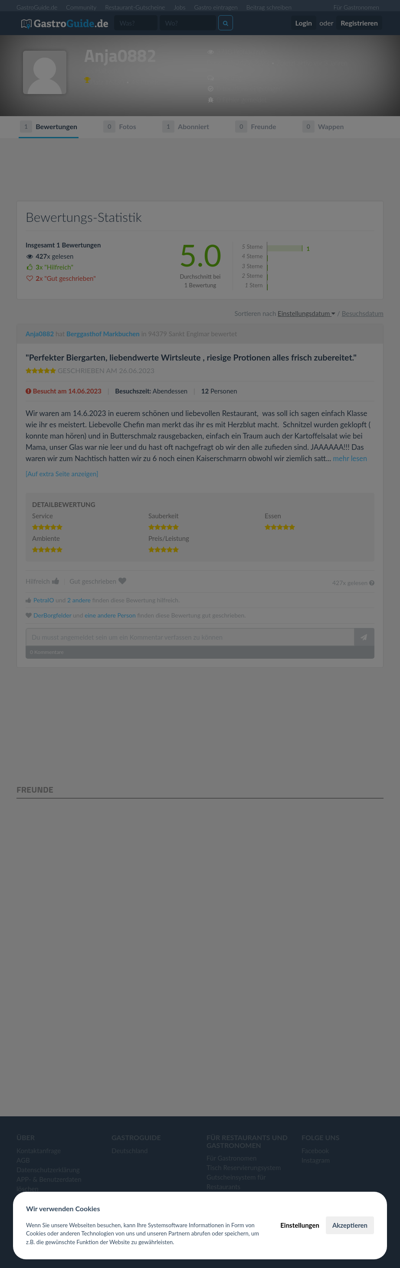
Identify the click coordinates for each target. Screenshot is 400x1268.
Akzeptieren (349, 1225)
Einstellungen (299, 1225)
